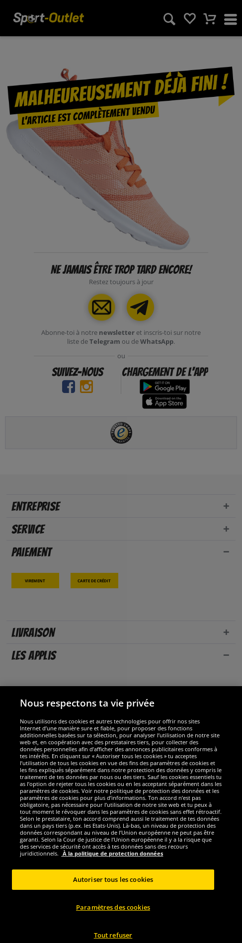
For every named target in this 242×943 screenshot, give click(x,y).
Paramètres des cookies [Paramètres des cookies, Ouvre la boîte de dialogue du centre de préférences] (113, 918)
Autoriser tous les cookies (113, 890)
